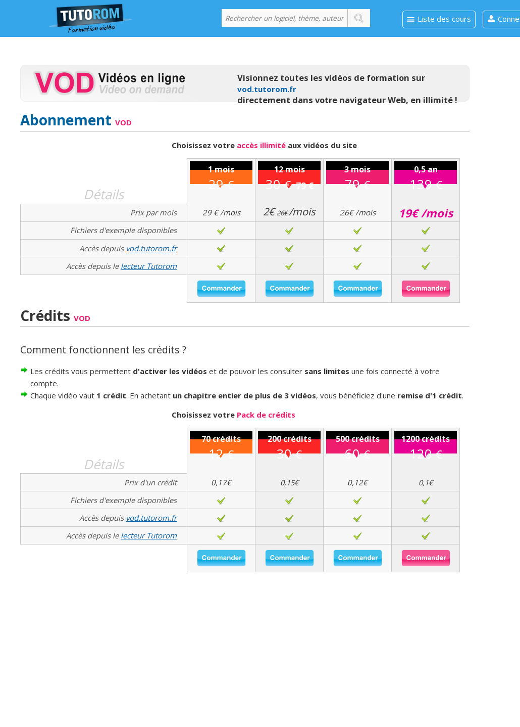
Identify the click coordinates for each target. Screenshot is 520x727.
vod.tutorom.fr (266, 89)
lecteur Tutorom (149, 266)
